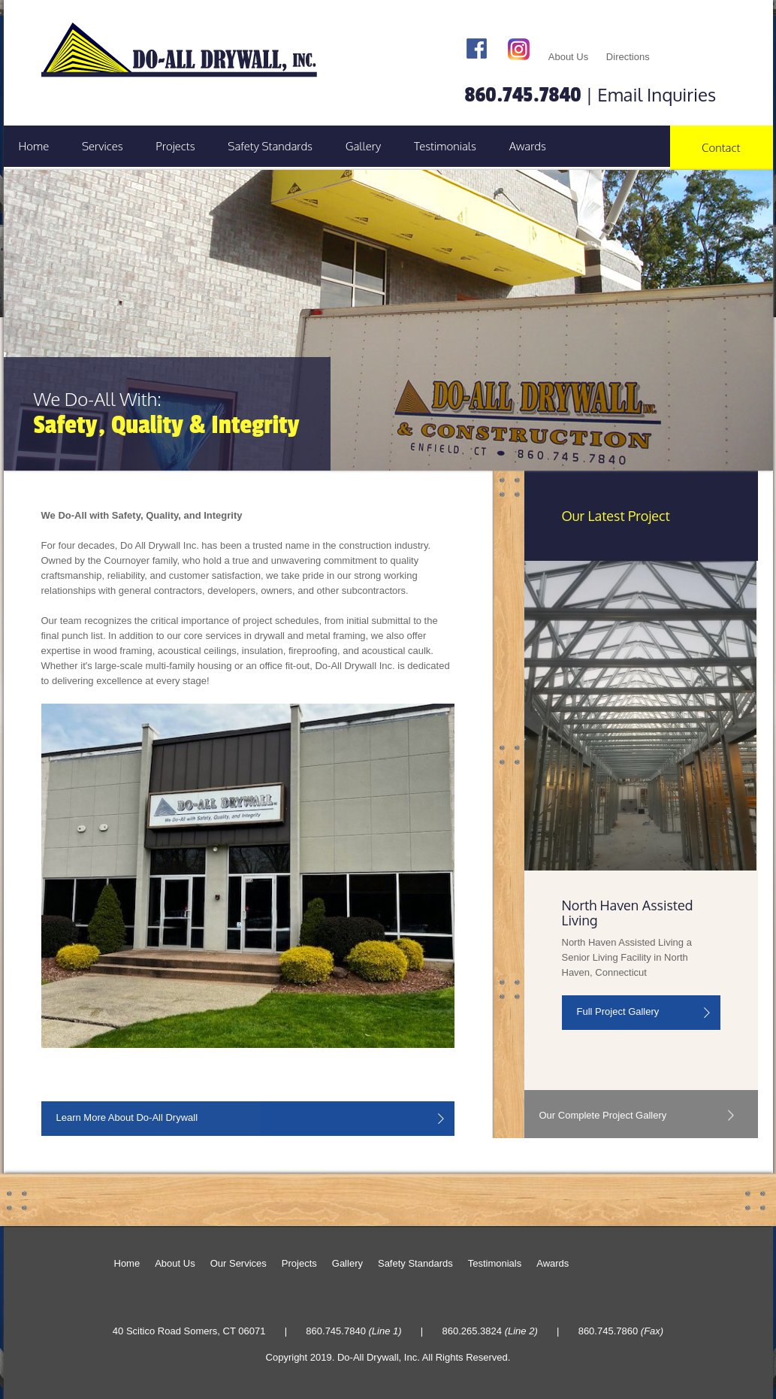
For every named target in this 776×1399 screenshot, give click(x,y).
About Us (568, 56)
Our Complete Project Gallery (603, 1115)
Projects (175, 146)
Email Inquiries (656, 94)
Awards (527, 146)
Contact (721, 148)
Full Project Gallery (618, 1011)
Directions (628, 56)
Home (34, 146)
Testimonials (445, 146)
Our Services (238, 1263)
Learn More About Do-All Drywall (127, 1117)
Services (102, 146)
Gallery (364, 146)
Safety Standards (270, 146)
